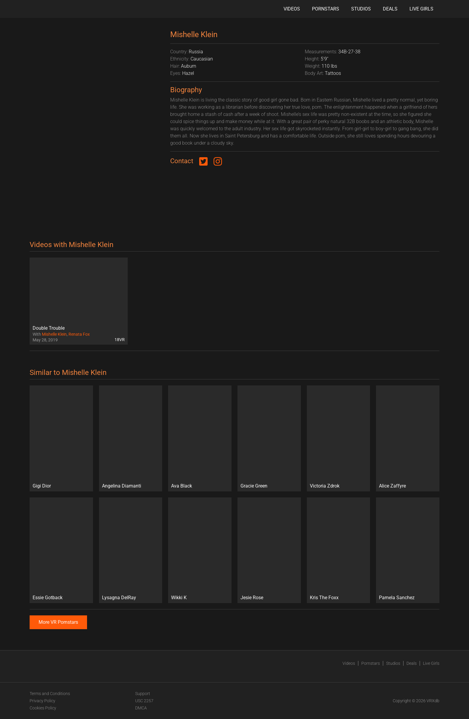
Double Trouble (49, 328)
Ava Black (181, 486)
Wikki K (179, 597)
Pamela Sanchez (397, 597)
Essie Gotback (48, 597)
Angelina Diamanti (121, 486)
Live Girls (421, 9)
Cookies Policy (43, 708)
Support (142, 693)
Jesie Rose (251, 597)
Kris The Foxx (324, 597)
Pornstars (325, 9)
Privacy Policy (42, 700)
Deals (390, 9)
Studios (361, 9)
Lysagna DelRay (119, 597)
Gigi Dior (42, 486)
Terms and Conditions (50, 693)
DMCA (141, 708)
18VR (120, 339)
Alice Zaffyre (392, 486)
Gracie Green (253, 486)
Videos (292, 9)
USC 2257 (144, 700)
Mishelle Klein (54, 334)
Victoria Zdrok (324, 486)
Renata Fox (79, 334)
